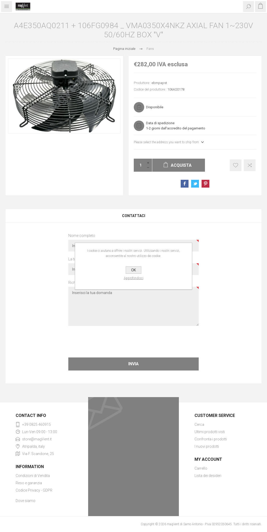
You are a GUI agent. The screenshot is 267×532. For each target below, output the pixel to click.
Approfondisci (133, 278)
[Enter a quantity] (139, 165)
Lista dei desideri (208, 476)
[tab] (133, 216)
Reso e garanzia (29, 483)
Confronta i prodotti (211, 439)
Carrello (201, 468)
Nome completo (81, 236)
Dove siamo (25, 501)
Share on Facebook (185, 184)
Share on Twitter (195, 184)
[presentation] (133, 341)
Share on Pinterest (205, 184)
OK (133, 270)
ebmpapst (159, 83)
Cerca (199, 424)
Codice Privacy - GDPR (34, 490)
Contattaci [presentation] (133, 216)
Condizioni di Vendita (33, 476)
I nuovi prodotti (207, 446)
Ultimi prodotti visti (210, 432)
